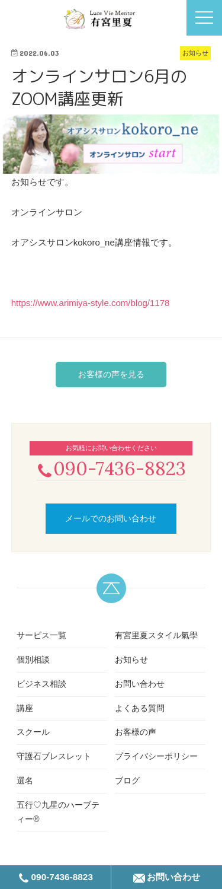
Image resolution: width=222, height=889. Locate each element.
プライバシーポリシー (156, 756)
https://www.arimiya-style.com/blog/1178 (90, 303)
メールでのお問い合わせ (110, 518)
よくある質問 (140, 708)
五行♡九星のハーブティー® (58, 812)
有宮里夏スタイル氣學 (156, 635)
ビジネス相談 (41, 684)
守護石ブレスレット (54, 756)
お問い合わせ (140, 684)
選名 (25, 780)
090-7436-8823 (111, 468)
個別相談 (33, 659)
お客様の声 (135, 732)
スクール (33, 732)
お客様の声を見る (111, 374)
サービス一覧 (41, 635)
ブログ (127, 780)
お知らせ (131, 659)
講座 (25, 708)
